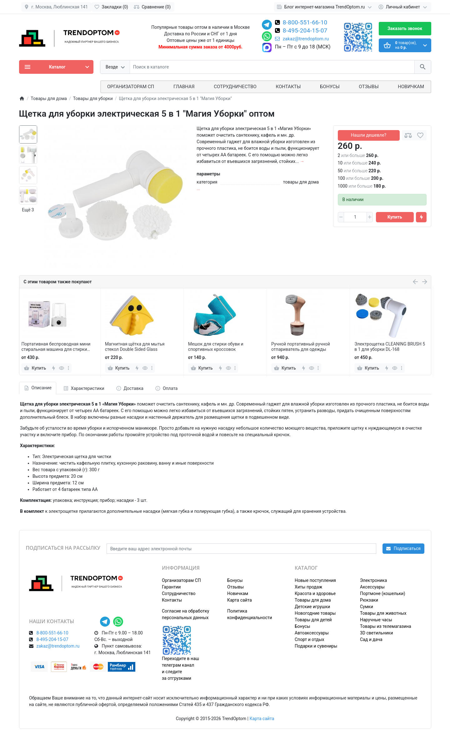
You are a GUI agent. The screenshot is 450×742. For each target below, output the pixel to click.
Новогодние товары (315, 613)
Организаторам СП (181, 580)
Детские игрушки (312, 606)
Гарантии (171, 586)
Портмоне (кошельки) (382, 593)
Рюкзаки (369, 600)
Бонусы (329, 86)
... (198, 188)
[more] (68, 368)
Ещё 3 (28, 209)
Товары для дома (313, 600)
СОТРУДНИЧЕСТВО (235, 86)
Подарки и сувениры (316, 646)
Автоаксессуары (312, 632)
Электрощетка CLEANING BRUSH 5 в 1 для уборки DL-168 (389, 346)
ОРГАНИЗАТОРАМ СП (130, 86)
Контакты (288, 86)
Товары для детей (313, 619)
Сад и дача (371, 639)
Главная (184, 86)
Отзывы (368, 86)
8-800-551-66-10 (305, 23)
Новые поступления (315, 580)
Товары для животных (383, 613)
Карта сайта (239, 600)
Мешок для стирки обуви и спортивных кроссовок (215, 346)
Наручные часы (376, 619)
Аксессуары (372, 586)
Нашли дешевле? (368, 135)
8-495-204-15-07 (305, 31)
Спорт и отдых (309, 639)
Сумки (366, 606)
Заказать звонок (405, 28)
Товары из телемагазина (385, 626)
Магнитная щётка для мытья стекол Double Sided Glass (135, 346)
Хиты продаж (308, 586)
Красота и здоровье (315, 593)
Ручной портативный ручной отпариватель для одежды (300, 346)
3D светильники (376, 632)
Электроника (373, 580)
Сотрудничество (178, 593)
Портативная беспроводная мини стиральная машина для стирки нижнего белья (55, 346)
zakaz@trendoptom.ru (302, 39)
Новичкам (411, 86)
